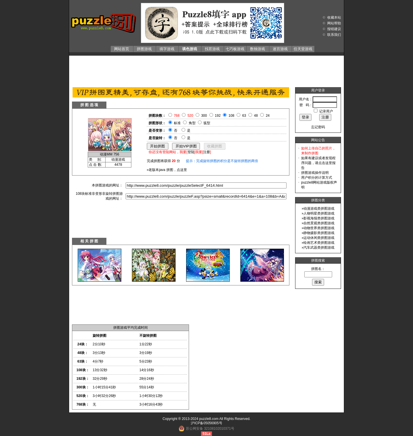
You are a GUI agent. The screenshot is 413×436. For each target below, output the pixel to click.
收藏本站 (334, 17)
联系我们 (334, 35)
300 (204, 116)
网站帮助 (334, 23)
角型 (192, 123)
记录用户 (326, 111)
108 (231, 116)
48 (256, 116)
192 (218, 116)
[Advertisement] (206, 70)
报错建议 (334, 29)
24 (268, 116)
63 (244, 116)
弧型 (206, 123)
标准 (177, 123)
